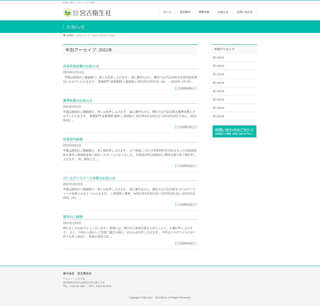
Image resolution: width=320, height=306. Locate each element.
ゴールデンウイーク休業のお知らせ (89, 178)
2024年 (220, 74)
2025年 (220, 66)
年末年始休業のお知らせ (81, 66)
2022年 (220, 91)
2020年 (220, 108)
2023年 (220, 83)
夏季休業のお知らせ (77, 100)
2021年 (220, 99)
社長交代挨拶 (73, 139)
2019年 (220, 116)
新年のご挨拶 (73, 217)
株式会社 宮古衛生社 (155, 297)
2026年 (220, 57)
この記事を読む (185, 88)
